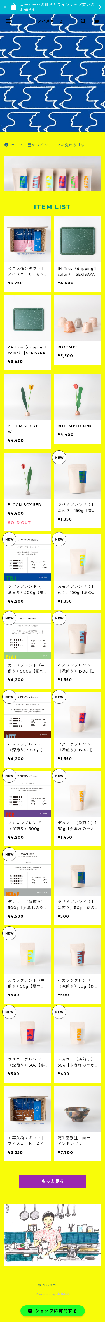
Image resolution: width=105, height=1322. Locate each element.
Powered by (52, 1294)
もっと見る (52, 1181)
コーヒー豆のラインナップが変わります (44, 145)
